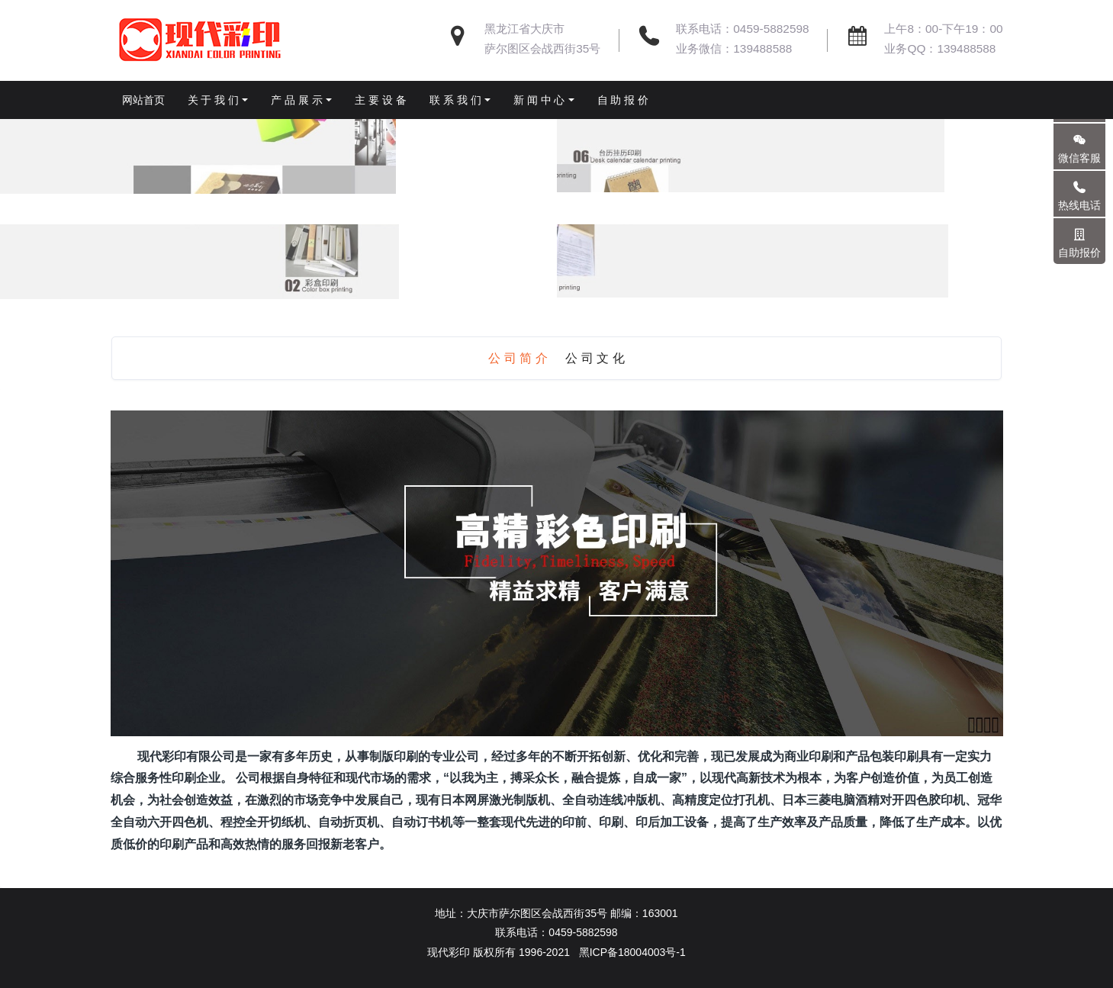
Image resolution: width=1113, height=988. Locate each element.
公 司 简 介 (517, 358)
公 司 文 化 (594, 358)
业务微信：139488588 (734, 48)
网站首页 (143, 100)
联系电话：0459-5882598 (742, 28)
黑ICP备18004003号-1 (632, 952)
